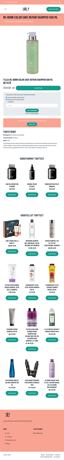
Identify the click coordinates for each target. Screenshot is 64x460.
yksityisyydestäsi (34, 113)
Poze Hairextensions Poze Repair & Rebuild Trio (32, 382)
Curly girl (9, 437)
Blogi (8, 443)
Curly (8, 433)
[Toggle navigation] (5, 9)
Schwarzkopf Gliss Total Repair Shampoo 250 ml (32, 287)
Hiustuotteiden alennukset (16, 97)
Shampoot (14, 135)
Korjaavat (21, 135)
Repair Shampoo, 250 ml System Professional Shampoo (52, 243)
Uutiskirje (11, 102)
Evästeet (57, 455)
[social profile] (16, 2)
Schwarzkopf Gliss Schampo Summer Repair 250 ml (52, 287)
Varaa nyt (32, 124)
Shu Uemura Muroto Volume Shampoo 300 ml (12, 382)
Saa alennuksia (32, 110)
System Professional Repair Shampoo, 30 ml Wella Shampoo (12, 287)
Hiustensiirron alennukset (16, 99)
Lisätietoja (38, 88)
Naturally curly (11, 440)
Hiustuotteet (53, 9)
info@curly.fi (54, 2)
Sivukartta (57, 457)
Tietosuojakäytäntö (46, 457)
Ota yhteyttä (49, 455)
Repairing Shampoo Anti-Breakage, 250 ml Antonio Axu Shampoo (32, 243)
